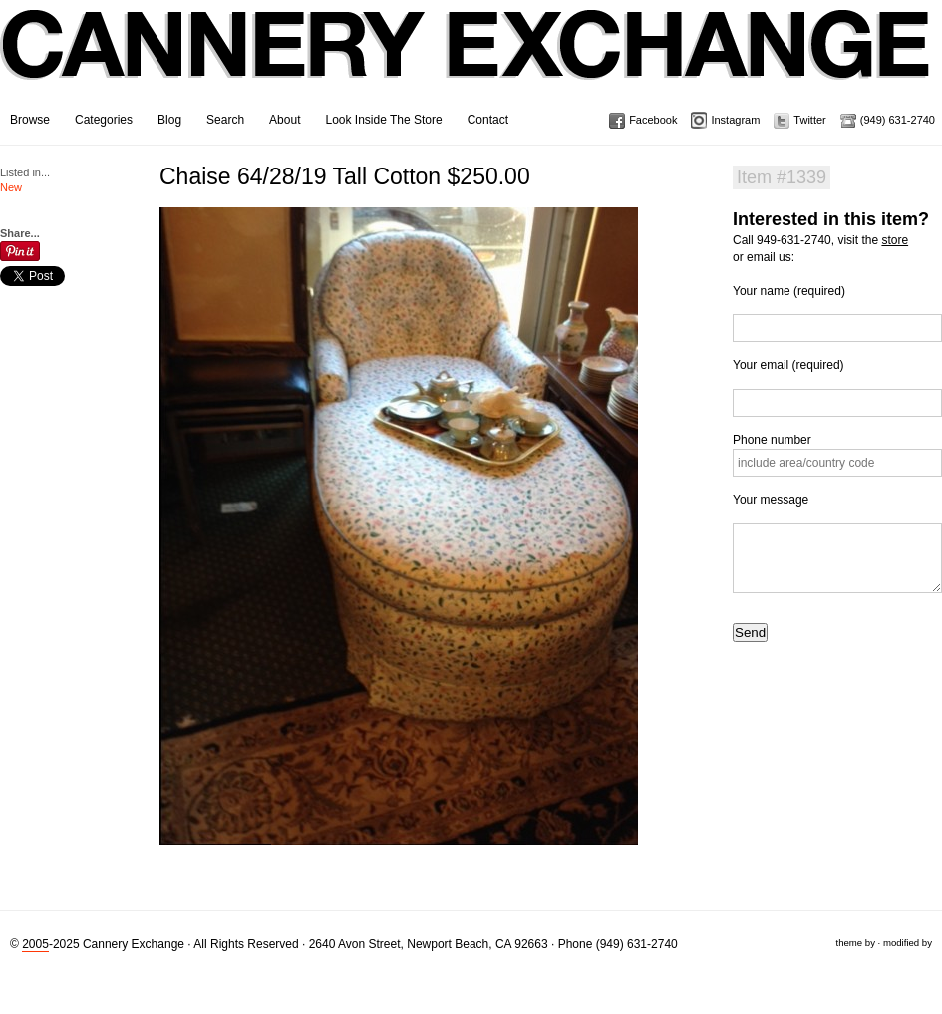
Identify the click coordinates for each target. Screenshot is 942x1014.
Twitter (809, 120)
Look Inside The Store (383, 120)
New (11, 187)
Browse (30, 120)
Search (225, 120)
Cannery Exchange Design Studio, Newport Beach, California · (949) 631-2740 (466, 60)
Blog (169, 120)
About (284, 120)
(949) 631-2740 (897, 120)
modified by (907, 942)
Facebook (653, 120)
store (894, 240)
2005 (35, 944)
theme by (854, 942)
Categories (104, 120)
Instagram (735, 120)
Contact (488, 120)
